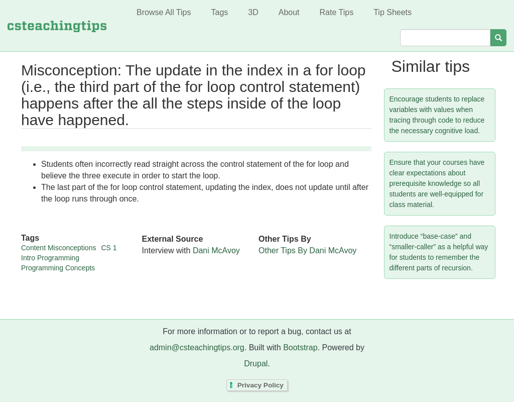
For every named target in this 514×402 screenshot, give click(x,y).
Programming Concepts (58, 268)
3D (253, 12)
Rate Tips (337, 12)
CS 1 (108, 248)
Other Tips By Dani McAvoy (307, 250)
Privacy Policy (260, 385)
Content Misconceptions (58, 248)
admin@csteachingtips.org (197, 347)
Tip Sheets (392, 12)
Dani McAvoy (216, 250)
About (289, 12)
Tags (219, 12)
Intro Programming (50, 258)
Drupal (256, 363)
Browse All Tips (164, 12)
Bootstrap (300, 347)
